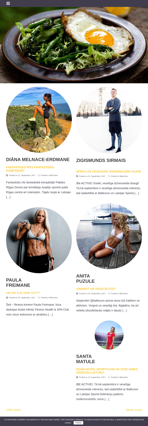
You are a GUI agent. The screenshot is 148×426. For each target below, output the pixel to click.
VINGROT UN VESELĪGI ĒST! (109, 281)
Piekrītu (78, 423)
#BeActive (53, 175)
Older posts (13, 409)
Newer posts (134, 409)
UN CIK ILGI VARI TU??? (39, 286)
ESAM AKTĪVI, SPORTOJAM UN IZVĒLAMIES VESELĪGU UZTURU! (109, 364)
